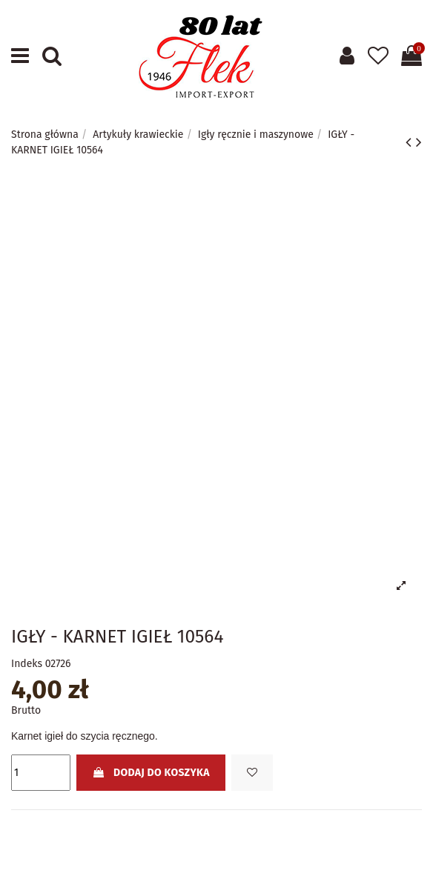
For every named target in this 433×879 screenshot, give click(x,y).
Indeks (26, 663)
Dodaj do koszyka (150, 772)
